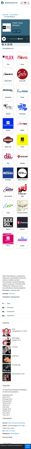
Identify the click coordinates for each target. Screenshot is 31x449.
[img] (28, 3)
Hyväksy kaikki (27, 446)
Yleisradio (12, 293)
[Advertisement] (15, 9)
